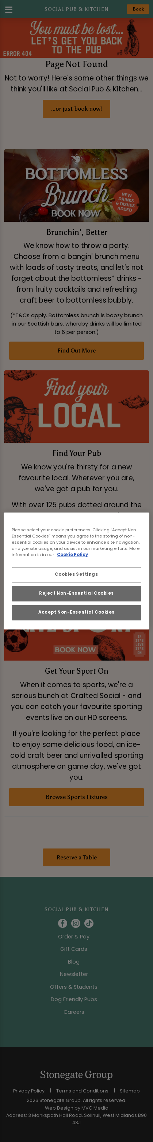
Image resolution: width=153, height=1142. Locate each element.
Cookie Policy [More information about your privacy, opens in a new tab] (72, 555)
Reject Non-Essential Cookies (76, 593)
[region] (76, 570)
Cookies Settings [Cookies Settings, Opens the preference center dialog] (76, 575)
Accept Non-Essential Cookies (76, 612)
